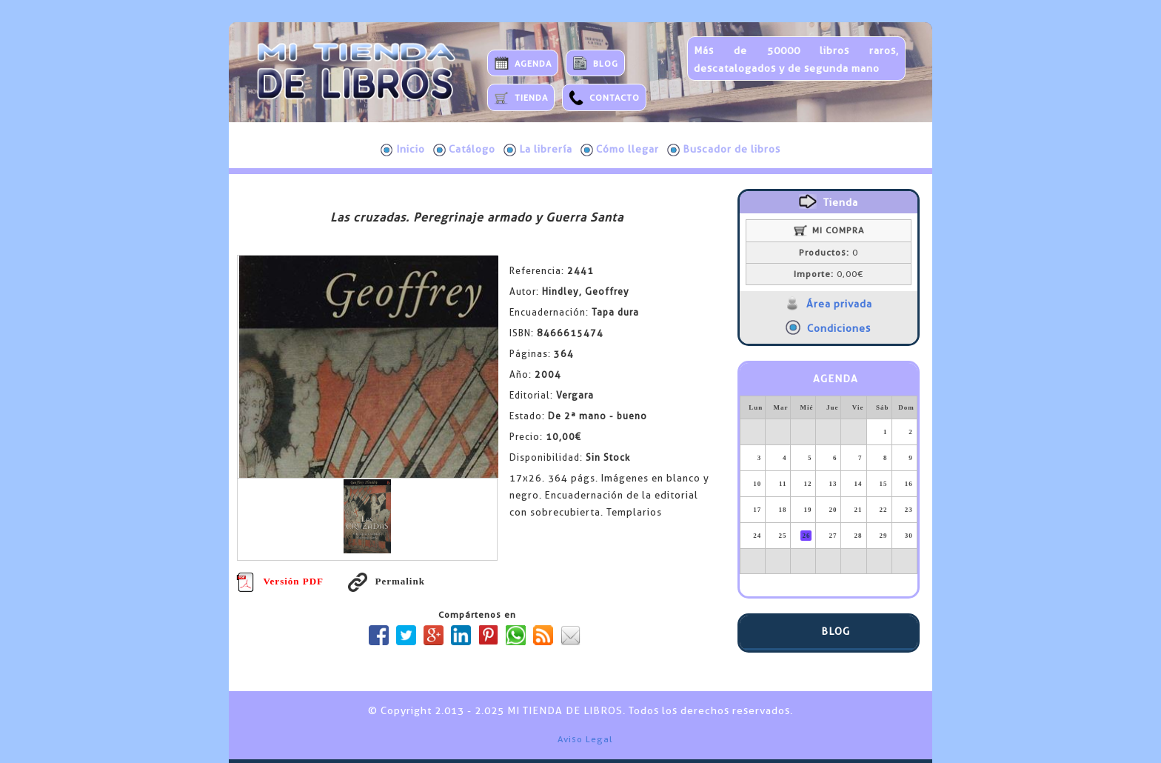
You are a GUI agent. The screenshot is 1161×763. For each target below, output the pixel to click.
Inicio (403, 149)
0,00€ (828, 274)
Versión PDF (280, 581)
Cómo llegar (619, 149)
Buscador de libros (723, 149)
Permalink (386, 581)
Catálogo (464, 149)
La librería (537, 149)
